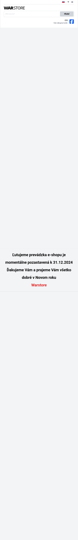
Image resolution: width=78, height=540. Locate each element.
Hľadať (66, 14)
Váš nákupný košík (60, 23)
